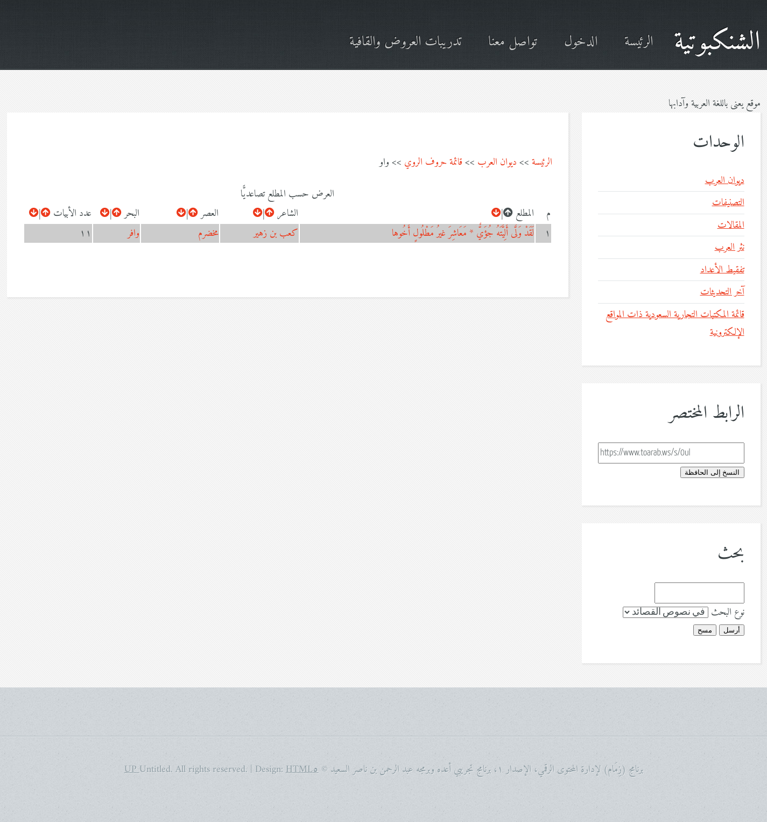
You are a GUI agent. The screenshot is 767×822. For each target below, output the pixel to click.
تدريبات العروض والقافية (405, 42)
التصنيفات (728, 202)
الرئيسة (638, 42)
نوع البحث (727, 612)
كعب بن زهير (276, 233)
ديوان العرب (497, 162)
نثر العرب (729, 247)
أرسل (731, 630)
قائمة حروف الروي (433, 162)
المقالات (730, 225)
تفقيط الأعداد (722, 270)
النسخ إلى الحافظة (712, 472)
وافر (133, 233)
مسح (705, 630)
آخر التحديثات (722, 292)
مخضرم (208, 233)
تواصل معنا (512, 42)
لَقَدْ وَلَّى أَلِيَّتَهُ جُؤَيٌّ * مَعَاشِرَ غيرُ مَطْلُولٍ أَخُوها (463, 233)
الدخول (580, 42)
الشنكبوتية (717, 42)
